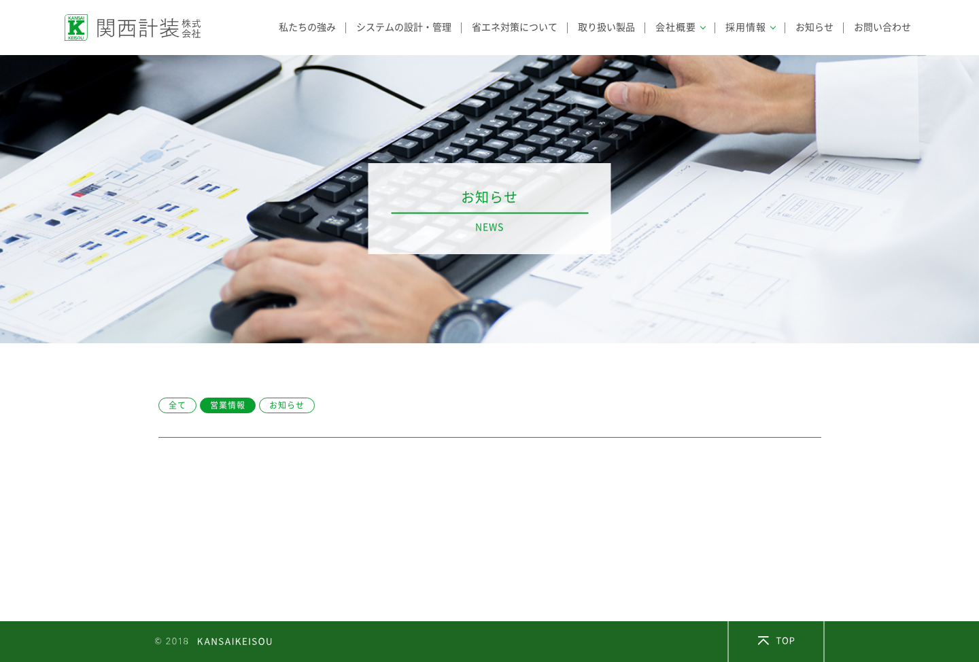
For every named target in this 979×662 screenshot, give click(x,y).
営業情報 (227, 405)
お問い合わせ (882, 27)
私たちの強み (307, 27)
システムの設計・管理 (403, 27)
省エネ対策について (514, 27)
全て (177, 405)
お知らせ (814, 27)
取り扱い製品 (606, 27)
